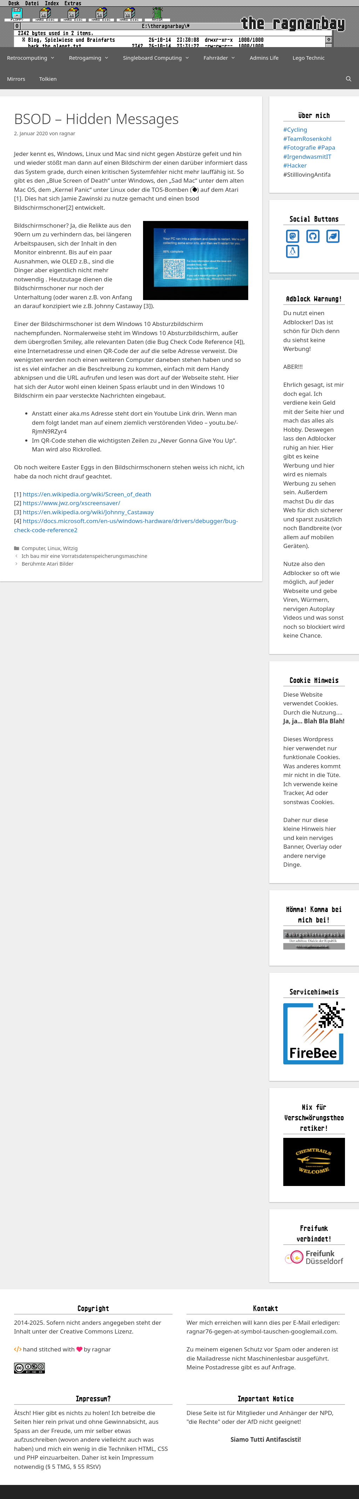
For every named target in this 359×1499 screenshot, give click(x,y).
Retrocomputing (34, 57)
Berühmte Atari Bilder (48, 563)
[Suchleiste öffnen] (348, 78)
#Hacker (295, 165)
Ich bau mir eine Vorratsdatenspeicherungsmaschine (84, 556)
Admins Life (264, 57)
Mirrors (16, 78)
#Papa (326, 147)
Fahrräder (223, 57)
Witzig (70, 548)
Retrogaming (92, 57)
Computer (33, 548)
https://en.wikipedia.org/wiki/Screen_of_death (87, 494)
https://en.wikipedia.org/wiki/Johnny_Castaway (88, 512)
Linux (53, 548)
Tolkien (48, 78)
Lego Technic (309, 57)
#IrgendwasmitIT (307, 156)
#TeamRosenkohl (307, 139)
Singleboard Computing (160, 57)
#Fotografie (299, 147)
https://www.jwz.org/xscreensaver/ (71, 503)
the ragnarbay (292, 23)
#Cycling (295, 129)
